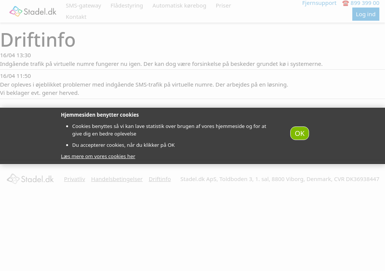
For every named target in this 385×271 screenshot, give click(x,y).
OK (300, 133)
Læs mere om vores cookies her (98, 156)
